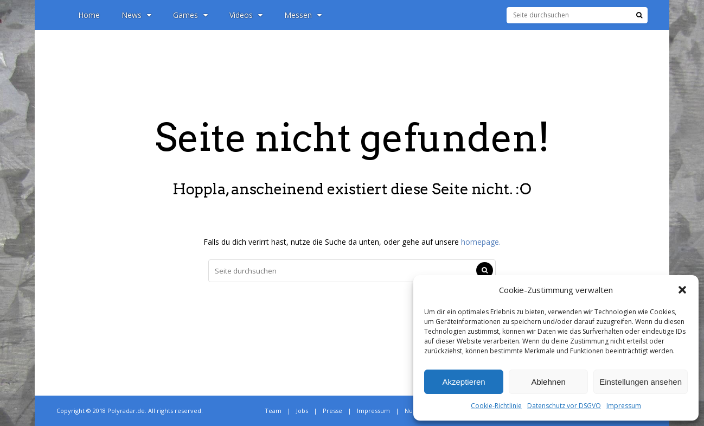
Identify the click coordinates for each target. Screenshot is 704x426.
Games (190, 15)
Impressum (623, 405)
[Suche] (639, 15)
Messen (303, 15)
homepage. (481, 242)
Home (89, 15)
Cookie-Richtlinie (496, 405)
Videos (246, 15)
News (136, 15)
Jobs (302, 410)
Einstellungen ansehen (640, 381)
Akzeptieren (463, 381)
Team (273, 410)
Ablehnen (548, 381)
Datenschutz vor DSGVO (564, 405)
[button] (682, 289)
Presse (332, 410)
